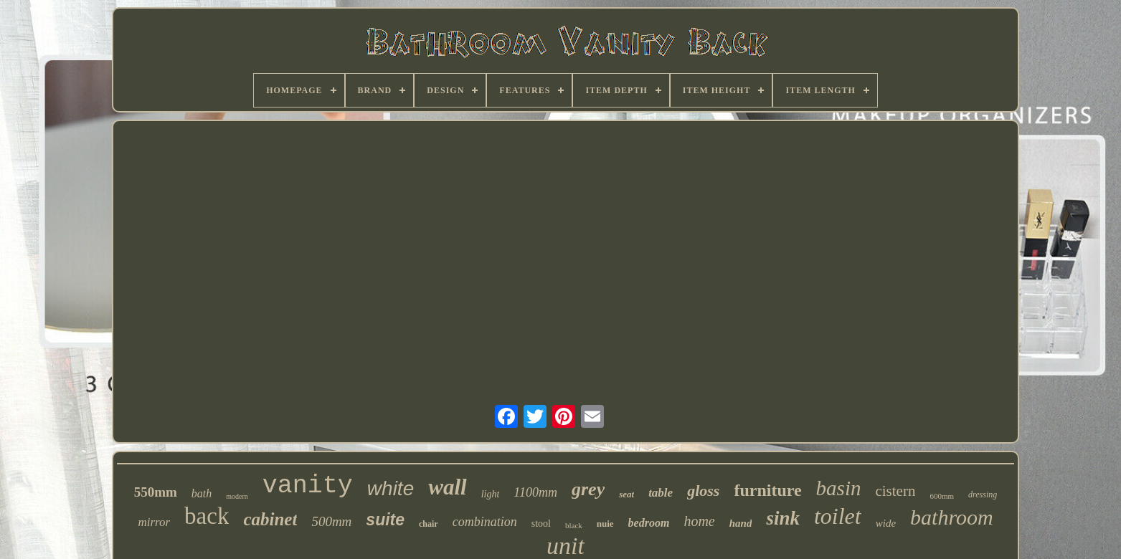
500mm (331, 521)
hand (740, 523)
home (699, 521)
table (660, 493)
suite (385, 519)
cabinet (270, 519)
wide (886, 523)
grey (588, 489)
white (390, 488)
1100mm (535, 492)
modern (237, 496)
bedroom (649, 523)
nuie (605, 523)
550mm (155, 492)
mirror (154, 522)
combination (485, 522)
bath (201, 493)
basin (838, 488)
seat (626, 494)
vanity (307, 486)
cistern (895, 491)
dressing (982, 494)
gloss (703, 491)
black (573, 525)
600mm (942, 496)
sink (783, 518)
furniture (767, 490)
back (206, 516)
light (490, 494)
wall (447, 487)
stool (541, 523)
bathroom (951, 517)
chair (428, 524)
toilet (837, 516)
